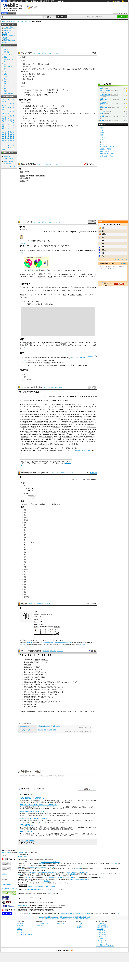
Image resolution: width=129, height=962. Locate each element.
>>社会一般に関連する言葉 (83, 731)
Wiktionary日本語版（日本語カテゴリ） (35, 473)
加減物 (54, 729)
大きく (37, 669)
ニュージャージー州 (27, 400)
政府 (25, 682)
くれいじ (103, 111)
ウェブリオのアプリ (42, 923)
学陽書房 (47, 363)
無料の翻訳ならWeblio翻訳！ (34, 7)
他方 (72, 69)
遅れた (41, 669)
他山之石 (26, 542)
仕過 (101, 135)
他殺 (25, 537)
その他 (23, 243)
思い (45, 111)
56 (21, 434)
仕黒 (101, 139)
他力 (76, 69)
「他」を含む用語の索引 (28, 841)
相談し (55, 692)
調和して (45, 694)
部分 (40, 111)
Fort (33, 444)
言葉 (22, 21)
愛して (41, 672)
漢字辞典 (24, 604)
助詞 (42, 113)
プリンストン (51, 409)
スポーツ (6, 81)
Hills (80, 414)
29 (37, 175)
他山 (25, 540)
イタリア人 (37, 687)
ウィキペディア (26, 222)
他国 (55, 69)
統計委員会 (28, 358)
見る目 (33, 699)
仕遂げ (102, 130)
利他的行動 (27, 664)
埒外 (103, 231)
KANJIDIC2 (29, 642)
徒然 (52, 121)
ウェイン (93, 409)
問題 (40, 697)
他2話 (102, 144)
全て (3, 47)
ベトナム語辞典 (101, 940)
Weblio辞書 (114, 863)
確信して (56, 689)
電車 (5, 57)
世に (24, 121)
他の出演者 (45, 687)
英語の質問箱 (8, 161)
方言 (5, 91)
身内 (43, 677)
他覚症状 (103, 103)
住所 (38, 95)
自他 (86, 69)
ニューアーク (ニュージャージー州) (39, 436)
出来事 (66, 111)
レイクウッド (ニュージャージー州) (54, 441)
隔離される (103, 107)
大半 (39, 662)
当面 (24, 69)
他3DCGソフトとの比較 (107, 146)
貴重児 (104, 234)
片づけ (45, 697)
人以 (57, 400)
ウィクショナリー (25, 241)
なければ (64, 682)
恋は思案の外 (41, 126)
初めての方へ (116, 13)
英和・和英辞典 (24, 1)
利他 (25, 71)
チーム (65, 90)
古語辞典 (51, 1)
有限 (103, 228)
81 (92, 414)
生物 (5, 83)
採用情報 (79, 927)
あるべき (26, 74)
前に (34, 697)
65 (58, 422)
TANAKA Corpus (6, 884)
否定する (68, 113)
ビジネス (6, 49)
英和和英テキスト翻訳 (29, 771)
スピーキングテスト (10, 166)
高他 (101, 88)
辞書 (4, 1)
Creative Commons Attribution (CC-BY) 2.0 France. (41, 886)
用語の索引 (45, 53)
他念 (25, 574)
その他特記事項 (105, 95)
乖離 (103, 253)
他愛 (25, 510)
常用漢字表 (31, 496)
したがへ (28, 121)
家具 (25, 694)
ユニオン (87, 409)
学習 (35, 614)
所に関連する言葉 (24, 726)
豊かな (58, 412)
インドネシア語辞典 (102, 936)
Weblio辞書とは (21, 923)
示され (25, 90)
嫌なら (82, 113)
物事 (34, 108)
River (57, 414)
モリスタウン (90, 407)
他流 (25, 592)
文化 (5, 71)
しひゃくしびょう (69, 126)
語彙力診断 (7, 164)
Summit (23, 426)
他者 (25, 552)
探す (54, 106)
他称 (25, 559)
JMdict (30, 913)
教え (37, 684)
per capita (90, 412)
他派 (25, 577)
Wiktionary (93, 473)
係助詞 (31, 123)
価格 (34, 704)
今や (25, 689)
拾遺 (43, 175)
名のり (25, 76)
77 (40, 417)
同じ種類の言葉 (14, 21)
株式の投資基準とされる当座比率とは (32, 798)
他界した (38, 702)
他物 (25, 579)
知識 (57, 345)
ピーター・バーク (87, 345)
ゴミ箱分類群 (28, 379)
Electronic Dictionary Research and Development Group (57, 642)
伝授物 (50, 729)
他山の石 (33, 542)
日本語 (39, 276)
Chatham (39, 422)
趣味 (5, 79)
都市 (70, 404)
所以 (28, 106)
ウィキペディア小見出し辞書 (31, 387)
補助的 (38, 667)
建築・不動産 (8, 66)
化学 (29, 674)
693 (26, 436)
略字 (83, 274)
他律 (25, 589)
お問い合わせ (60, 923)
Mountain (24, 424)
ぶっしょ (47, 726)
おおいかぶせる (105, 90)
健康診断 (26, 667)
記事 (37, 400)
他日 (59, 69)
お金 (51, 702)
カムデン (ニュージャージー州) (64, 444)
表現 (26, 21)
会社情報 (79, 925)
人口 (50, 400)
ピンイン (37, 622)
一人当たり (45, 412)
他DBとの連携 (104, 151)
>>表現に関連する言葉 (85, 727)
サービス (43, 667)
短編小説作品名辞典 (28, 164)
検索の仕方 (20, 925)
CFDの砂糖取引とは (26, 825)
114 (44, 414)
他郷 (25, 522)
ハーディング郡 (40, 419)
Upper (46, 431)
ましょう (60, 692)
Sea (50, 424)
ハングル (37, 624)
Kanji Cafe (82, 644)
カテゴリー (59, 222)
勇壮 (103, 256)
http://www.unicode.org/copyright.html (80, 879)
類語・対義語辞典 (13, 1)
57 (36, 431)
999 (55, 400)
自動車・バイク (8, 59)
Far (78, 414)
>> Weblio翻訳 (123, 263)
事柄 (40, 69)
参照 (65, 412)
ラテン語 (57, 274)
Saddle (53, 414)
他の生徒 (35, 674)
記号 (3, 150)
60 (30, 404)
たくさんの (46, 702)
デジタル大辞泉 (26, 53)
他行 (25, 532)
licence (23, 644)
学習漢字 (25, 66)
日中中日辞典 (34, 1)
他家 (25, 525)
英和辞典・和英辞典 (102, 927)
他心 (42, 74)
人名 (5, 88)
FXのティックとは (26, 832)
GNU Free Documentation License (50, 862)
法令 (64, 294)
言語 (33, 274)
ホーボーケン (60, 407)
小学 (41, 614)
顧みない (55, 92)
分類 (30, 250)
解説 (66, 400)
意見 (32, 692)
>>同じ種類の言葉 (70, 731)
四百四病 (60, 126)
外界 (34, 118)
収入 (50, 412)
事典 (26, 342)
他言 (25, 530)
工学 (5, 64)
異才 (101, 113)
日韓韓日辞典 (43, 1)
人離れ (40, 726)
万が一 (26, 692)
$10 (23, 444)
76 (62, 417)
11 (68, 441)
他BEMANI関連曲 (105, 149)
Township (45, 422)
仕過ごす (103, 137)
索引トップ (37, 53)
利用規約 (19, 929)
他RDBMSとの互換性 (107, 153)
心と (30, 74)
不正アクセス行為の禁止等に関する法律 (40, 304)
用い (51, 113)
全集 (32, 175)
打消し (29, 113)
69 (28, 422)
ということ (48, 689)
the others (57, 626)
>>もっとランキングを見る (119, 259)
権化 (103, 237)
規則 (34, 682)
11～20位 (109, 225)
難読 (24, 79)
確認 (103, 243)
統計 (21, 250)
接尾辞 (22, 294)
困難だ (52, 111)
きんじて (103, 116)
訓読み (26, 493)
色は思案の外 (31, 126)
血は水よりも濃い (29, 677)
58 (84, 429)
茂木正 (104, 250)
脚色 (103, 246)
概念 (63, 287)
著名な (67, 404)
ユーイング (33, 407)
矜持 (103, 240)
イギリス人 (55, 687)
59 (53, 400)
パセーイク (89, 436)
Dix (36, 444)
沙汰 (47, 126)
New (89, 439)
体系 (26, 345)
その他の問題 (32, 662)
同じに (35, 679)
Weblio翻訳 (100, 929)
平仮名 (79, 294)
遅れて (43, 674)
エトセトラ (48, 276)
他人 (68, 69)
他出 (25, 555)
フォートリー (41, 407)
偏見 (37, 699)
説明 (36, 659)
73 (31, 419)
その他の (35, 694)
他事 (25, 545)
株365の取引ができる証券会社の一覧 (32, 811)
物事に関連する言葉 (24, 730)
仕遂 (101, 128)
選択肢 (35, 689)
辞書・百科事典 (8, 93)
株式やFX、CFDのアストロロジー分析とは (34, 818)
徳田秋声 (26, 171)
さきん (102, 120)
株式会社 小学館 (22, 856)
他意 (38, 74)
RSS (72, 950)
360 (87, 434)
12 (79, 436)
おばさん (30, 702)
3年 (31, 66)
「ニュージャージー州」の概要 (80, 450)
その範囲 (30, 111)
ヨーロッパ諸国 (45, 682)
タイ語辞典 (100, 938)
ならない (70, 682)
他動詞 (26, 569)
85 (70, 414)
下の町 (23, 404)
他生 (25, 564)
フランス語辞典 (101, 934)
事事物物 (40, 729)
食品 (5, 86)
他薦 (25, 567)
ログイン (109, 1)
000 (32, 404)
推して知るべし (53, 90)
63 (65, 424)
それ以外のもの (54, 504)
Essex (25, 417)
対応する (37, 626)
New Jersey (74, 412)
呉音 (29, 488)
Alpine (49, 417)
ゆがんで (43, 699)
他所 (28, 79)
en (69, 412)
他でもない (103, 99)
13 (52, 436)
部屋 (29, 694)
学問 (5, 69)
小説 (40, 175)
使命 (46, 684)
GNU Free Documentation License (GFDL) (42, 867)
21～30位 (117, 225)
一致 (57, 682)
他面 (25, 587)
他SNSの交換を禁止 (106, 156)
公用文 (72, 294)
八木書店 (27, 178)
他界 (25, 515)
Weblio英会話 (8, 159)
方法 (54, 108)
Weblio (19, 874)
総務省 (38, 360)
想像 (58, 111)
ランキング (52, 53)
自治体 (62, 412)
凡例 (57, 53)
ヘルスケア (7, 76)
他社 (64, 69)
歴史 (21, 342)
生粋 (30, 687)
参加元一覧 (124, 13)
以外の (36, 69)
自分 (33, 69)
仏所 (43, 726)
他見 (25, 527)
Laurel (63, 436)
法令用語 (22, 287)
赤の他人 (33, 707)
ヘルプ (126, 1)
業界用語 (6, 52)
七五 (56, 121)
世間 (30, 118)
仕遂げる (103, 133)
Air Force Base (64, 439)
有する (58, 404)
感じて (51, 684)
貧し (94, 434)
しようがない (43, 659)
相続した (57, 702)
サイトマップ (20, 932)
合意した (45, 662)
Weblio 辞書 (118, 1)
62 (36, 426)
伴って (38, 113)
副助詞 (41, 123)
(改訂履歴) (41, 863)
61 (67, 426)
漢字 (50, 614)
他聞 (25, 582)
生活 (5, 74)
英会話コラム (8, 156)
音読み (26, 486)
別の (32, 504)
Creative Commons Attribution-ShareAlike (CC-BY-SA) (45, 872)
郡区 (67, 434)
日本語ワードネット (23, 905)
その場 (25, 106)
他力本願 (26, 597)
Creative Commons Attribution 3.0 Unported (39, 889)
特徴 (53, 404)
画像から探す (40, 925)
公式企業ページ (81, 923)
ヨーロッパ (27, 274)
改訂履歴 (72, 874)
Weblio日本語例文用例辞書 (31, 651)
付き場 (58, 726)
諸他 (90, 69)
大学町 (46, 404)
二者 (45, 729)
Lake (67, 436)
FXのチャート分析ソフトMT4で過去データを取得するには (38, 805)
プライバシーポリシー (23, 930)
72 (63, 419)
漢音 (29, 491)
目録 (30, 342)
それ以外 (26, 108)
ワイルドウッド (36, 412)
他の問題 (26, 697)
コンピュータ (8, 54)
